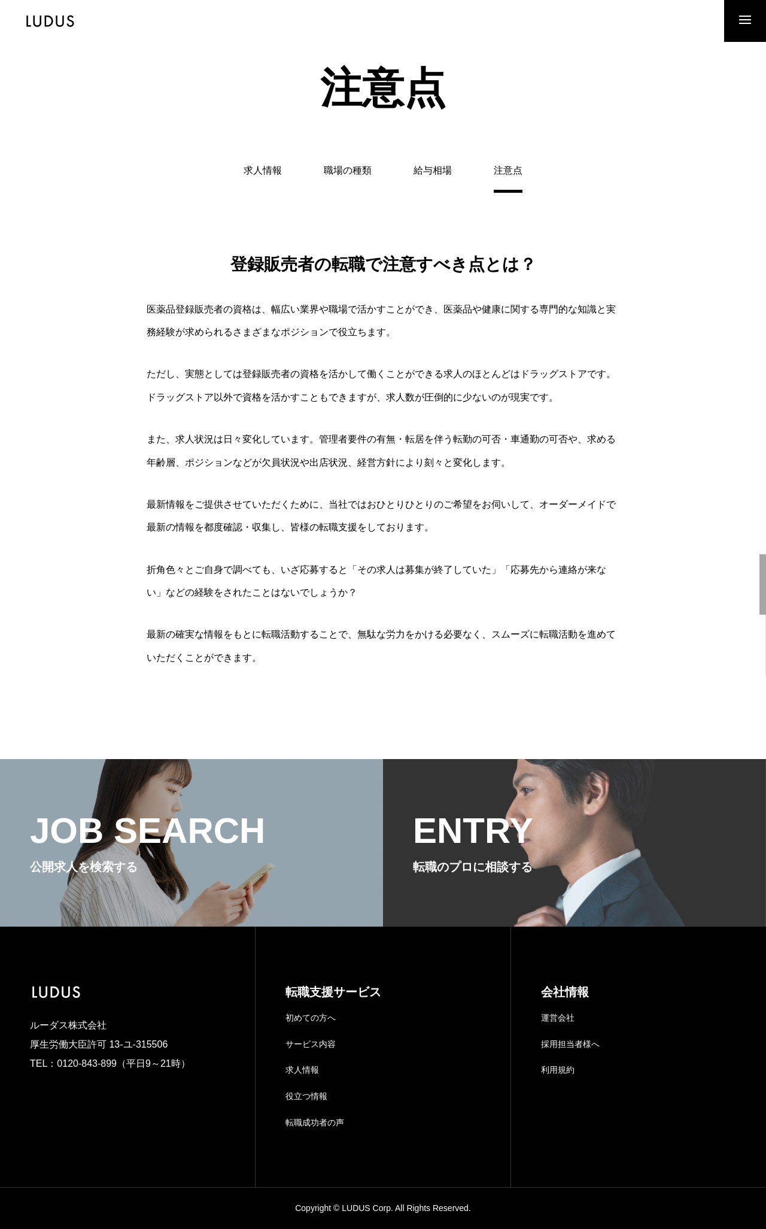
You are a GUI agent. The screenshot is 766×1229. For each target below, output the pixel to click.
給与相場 (433, 170)
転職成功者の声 (314, 1122)
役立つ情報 (306, 1096)
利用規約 (557, 1070)
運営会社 (557, 1017)
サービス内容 (310, 1044)
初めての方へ (310, 1017)
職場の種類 (348, 170)
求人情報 (263, 170)
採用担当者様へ (570, 1044)
